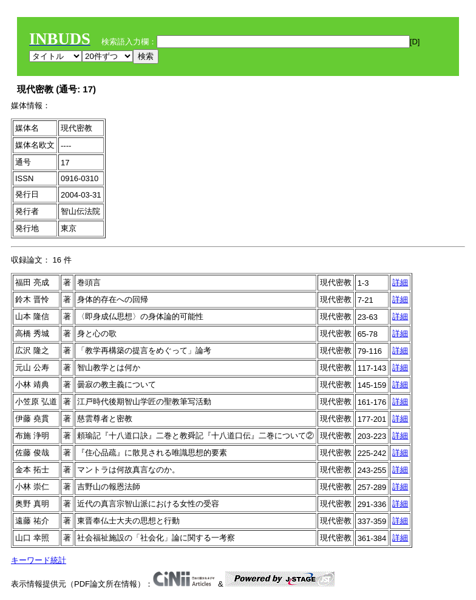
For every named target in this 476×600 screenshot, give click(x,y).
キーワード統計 (38, 560)
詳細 (400, 282)
